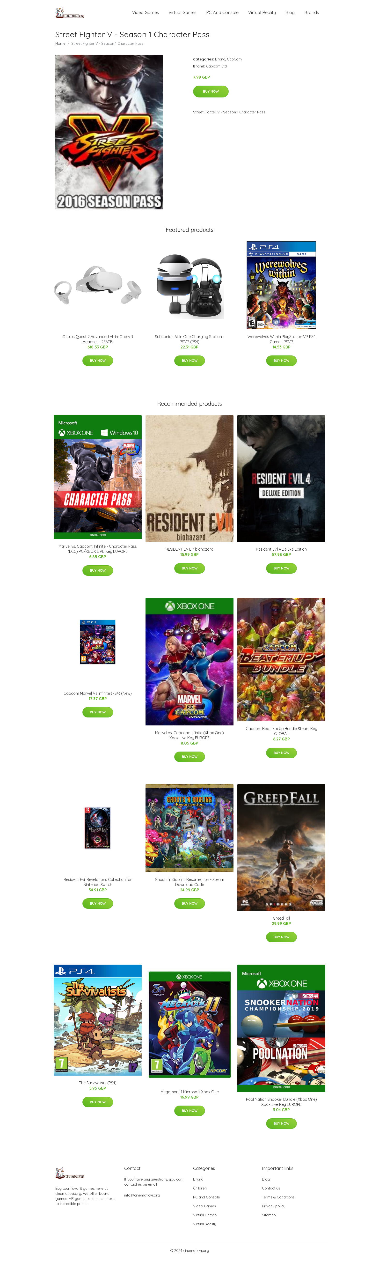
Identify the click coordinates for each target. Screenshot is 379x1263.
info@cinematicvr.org (142, 1199)
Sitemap (269, 1219)
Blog (290, 14)
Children (200, 1192)
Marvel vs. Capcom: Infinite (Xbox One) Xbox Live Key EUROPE (189, 739)
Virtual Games (182, 14)
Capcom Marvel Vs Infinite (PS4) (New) (98, 697)
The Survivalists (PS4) (98, 1087)
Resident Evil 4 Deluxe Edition (281, 553)
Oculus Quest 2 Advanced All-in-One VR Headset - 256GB (97, 343)
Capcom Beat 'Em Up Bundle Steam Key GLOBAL (281, 735)
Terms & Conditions (278, 1201)
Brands (311, 14)
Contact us (271, 1192)
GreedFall (281, 922)
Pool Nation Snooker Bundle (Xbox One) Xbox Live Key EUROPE (281, 1106)
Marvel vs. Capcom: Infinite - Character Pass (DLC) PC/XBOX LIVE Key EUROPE (97, 553)
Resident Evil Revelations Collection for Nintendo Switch (98, 886)
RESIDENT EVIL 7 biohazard (189, 553)
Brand (220, 63)
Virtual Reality (262, 14)
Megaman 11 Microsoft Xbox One (189, 1095)
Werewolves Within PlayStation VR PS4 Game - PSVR (281, 343)
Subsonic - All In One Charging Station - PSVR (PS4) (189, 343)
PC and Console (222, 14)
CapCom (234, 63)
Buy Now (211, 95)
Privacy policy (273, 1210)
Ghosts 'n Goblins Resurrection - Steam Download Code (189, 886)
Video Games (145, 14)
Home (60, 47)
